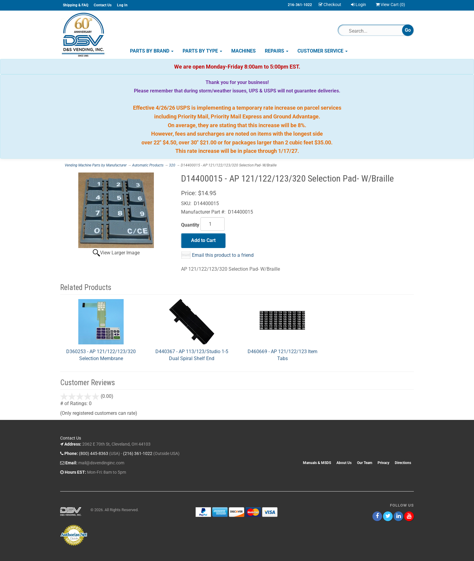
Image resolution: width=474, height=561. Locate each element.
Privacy (383, 463)
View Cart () (390, 4)
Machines (243, 51)
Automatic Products (148, 165)
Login (358, 4)
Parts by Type (202, 51)
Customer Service (322, 51)
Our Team (364, 463)
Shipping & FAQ (75, 5)
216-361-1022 (300, 5)
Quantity (190, 225)
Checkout (330, 4)
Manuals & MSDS (317, 463)
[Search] (372, 31)
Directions (403, 463)
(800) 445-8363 (93, 453)
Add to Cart (203, 240)
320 (172, 165)
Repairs (276, 51)
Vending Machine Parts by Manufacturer (96, 165)
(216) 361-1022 (137, 453)
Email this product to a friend (223, 255)
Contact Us (103, 5)
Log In (122, 5)
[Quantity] (212, 224)
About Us (344, 463)
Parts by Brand (152, 51)
